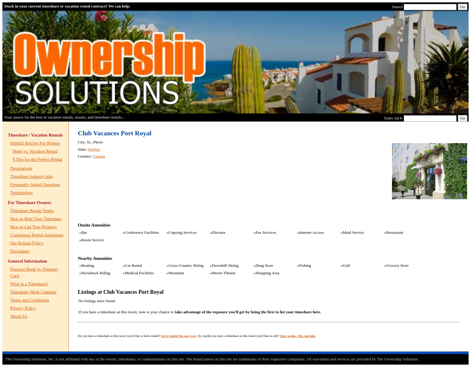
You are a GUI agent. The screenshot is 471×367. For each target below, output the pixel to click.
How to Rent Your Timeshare (36, 218)
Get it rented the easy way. (179, 336)
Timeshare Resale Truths (32, 210)
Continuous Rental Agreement (36, 235)
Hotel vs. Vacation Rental (35, 151)
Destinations (21, 168)
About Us (18, 316)
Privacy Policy (23, 308)
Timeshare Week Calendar (33, 292)
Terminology (21, 192)
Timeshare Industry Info (31, 176)
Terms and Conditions (29, 300)
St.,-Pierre (95, 142)
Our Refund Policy (27, 243)
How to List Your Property (33, 226)
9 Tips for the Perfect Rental (37, 159)
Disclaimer (19, 251)
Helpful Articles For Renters (35, 143)
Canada (99, 156)
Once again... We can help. (298, 336)
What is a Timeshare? (29, 283)
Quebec (94, 149)
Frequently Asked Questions (35, 184)
